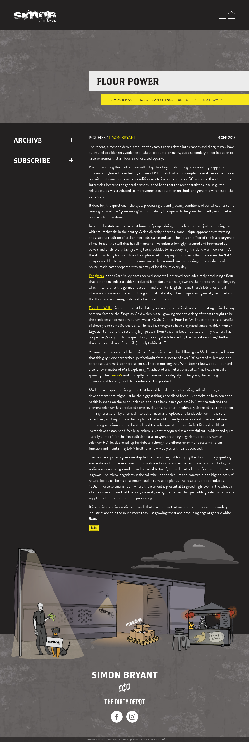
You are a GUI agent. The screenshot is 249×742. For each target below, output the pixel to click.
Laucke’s (116, 375)
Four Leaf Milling (101, 308)
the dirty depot (124, 701)
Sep (188, 100)
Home (105, 100)
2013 (179, 100)
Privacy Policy (140, 739)
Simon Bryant (122, 100)
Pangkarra (96, 275)
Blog (94, 528)
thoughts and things (155, 100)
